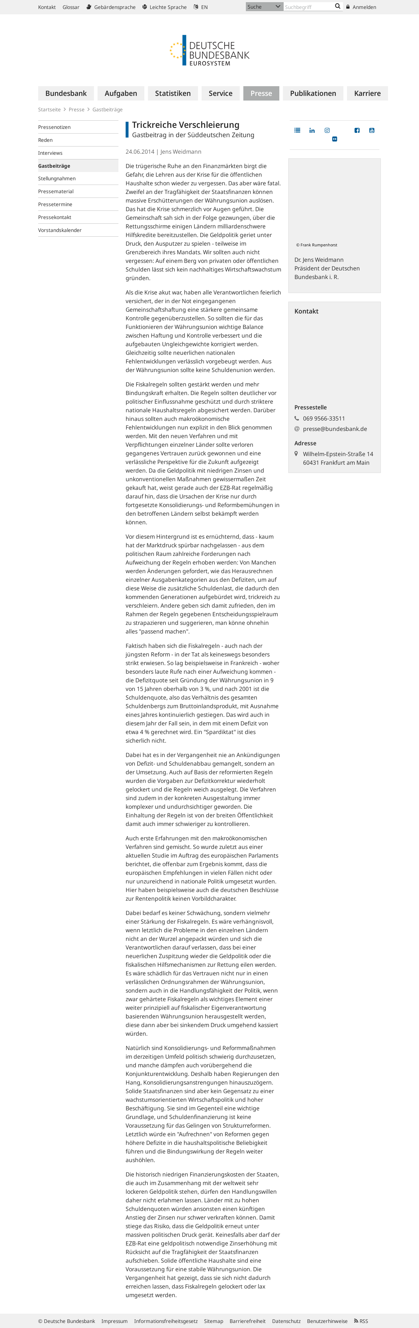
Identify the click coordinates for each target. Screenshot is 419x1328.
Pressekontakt (54, 217)
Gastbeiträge (108, 109)
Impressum (115, 1321)
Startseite (49, 109)
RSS (361, 1321)
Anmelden (361, 7)
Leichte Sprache (165, 7)
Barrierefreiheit (248, 1321)
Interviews (50, 152)
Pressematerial (55, 191)
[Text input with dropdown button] (313, 6)
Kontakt (47, 7)
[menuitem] (66, 93)
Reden (45, 139)
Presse (77, 109)
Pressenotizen (54, 127)
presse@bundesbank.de (335, 429)
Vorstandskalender (60, 230)
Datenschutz (286, 1321)
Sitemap (213, 1321)
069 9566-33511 (324, 418)
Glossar (71, 7)
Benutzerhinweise (327, 1321)
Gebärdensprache (111, 7)
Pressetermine (55, 204)
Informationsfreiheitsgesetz (166, 1321)
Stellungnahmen (57, 178)
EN (201, 7)
